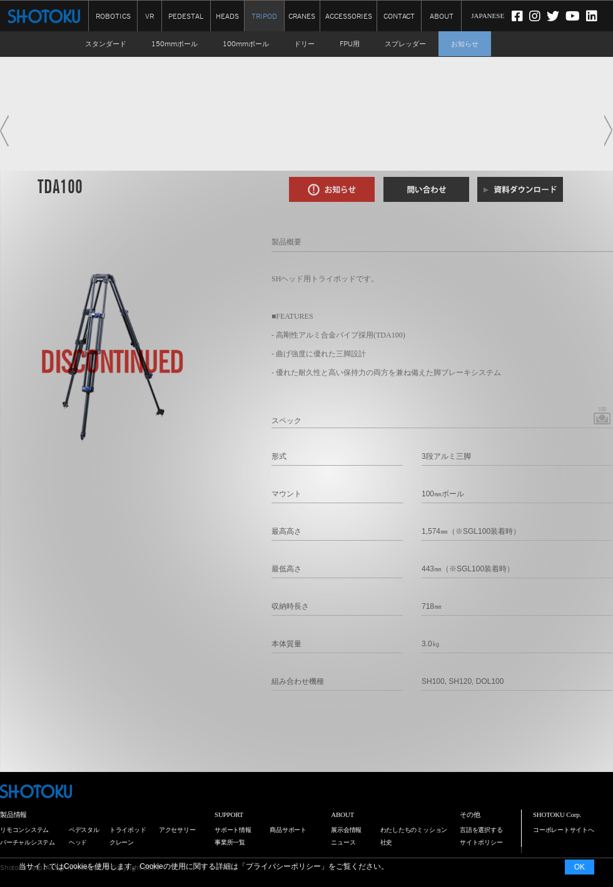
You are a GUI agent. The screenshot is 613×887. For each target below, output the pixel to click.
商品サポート (288, 829)
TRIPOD (264, 16)
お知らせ (465, 44)
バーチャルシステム (27, 842)
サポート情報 (233, 829)
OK (579, 867)
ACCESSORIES (348, 15)
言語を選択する (481, 829)
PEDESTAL (185, 15)
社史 (386, 842)
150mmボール (174, 44)
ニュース (343, 842)
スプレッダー (405, 44)
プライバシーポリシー (283, 866)
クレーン (121, 842)
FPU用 (350, 44)
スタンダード (105, 44)
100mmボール (246, 44)
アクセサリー (177, 829)
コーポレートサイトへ (563, 829)
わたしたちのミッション (414, 829)
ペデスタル (84, 829)
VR (149, 15)
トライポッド (127, 829)
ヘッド (78, 842)
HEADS (227, 15)
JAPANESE (487, 15)
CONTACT (399, 15)
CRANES (301, 15)
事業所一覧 (230, 842)
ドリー (304, 44)
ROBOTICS (113, 15)
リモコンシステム (24, 829)
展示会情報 (346, 829)
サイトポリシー (481, 842)
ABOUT (441, 15)
